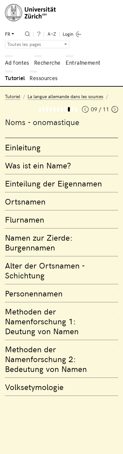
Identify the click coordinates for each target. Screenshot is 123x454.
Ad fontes (17, 62)
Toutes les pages (24, 44)
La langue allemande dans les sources (65, 96)
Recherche (47, 62)
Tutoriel (15, 78)
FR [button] (7, 34)
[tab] (61, 147)
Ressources (43, 78)
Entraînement (83, 62)
